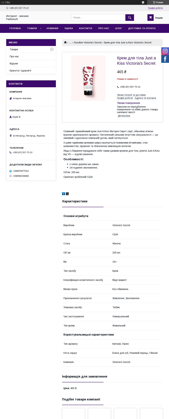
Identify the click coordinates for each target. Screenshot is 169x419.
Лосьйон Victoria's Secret (88, 42)
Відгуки (14, 63)
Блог (118, 28)
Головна (15, 28)
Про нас (103, 28)
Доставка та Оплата (142, 28)
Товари (32, 28)
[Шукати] (129, 17)
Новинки (52, 28)
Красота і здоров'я (20, 70)
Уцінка (68, 28)
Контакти (85, 28)
